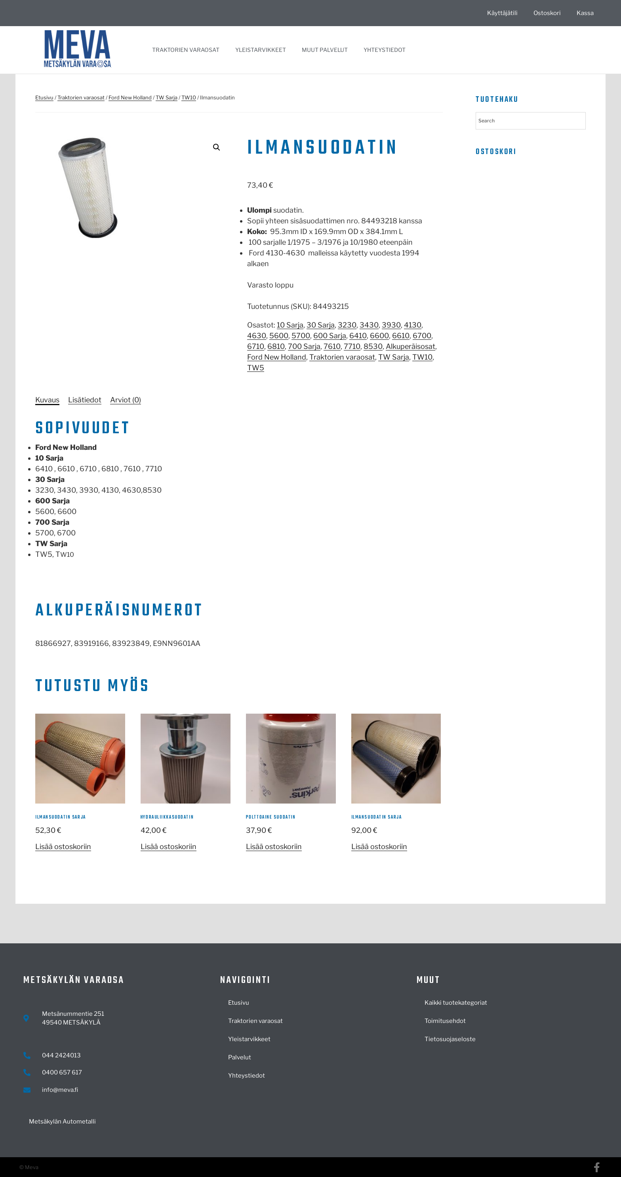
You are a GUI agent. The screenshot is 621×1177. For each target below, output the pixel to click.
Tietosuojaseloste (450, 1039)
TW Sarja (166, 97)
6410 (358, 335)
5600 (278, 335)
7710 (352, 346)
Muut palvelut (325, 49)
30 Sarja (321, 325)
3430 (369, 325)
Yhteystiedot (385, 49)
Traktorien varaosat (185, 49)
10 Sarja (290, 325)
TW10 (188, 97)
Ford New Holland (130, 97)
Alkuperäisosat (410, 346)
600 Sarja (329, 335)
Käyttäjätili (502, 13)
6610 (401, 335)
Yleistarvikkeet (260, 49)
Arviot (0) (125, 400)
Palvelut (239, 1057)
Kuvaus (47, 400)
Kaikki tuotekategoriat (456, 1002)
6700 (422, 335)
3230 (347, 325)
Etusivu (44, 97)
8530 (373, 346)
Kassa (585, 13)
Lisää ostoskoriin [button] (63, 846)
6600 (379, 335)
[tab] (47, 399)
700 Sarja (304, 346)
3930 (391, 325)
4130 (412, 325)
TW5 (255, 368)
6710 (255, 346)
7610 (332, 346)
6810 (276, 346)
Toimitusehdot (445, 1021)
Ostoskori (547, 13)
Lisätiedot (84, 400)
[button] (217, 147)
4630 (256, 335)
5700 (300, 335)
